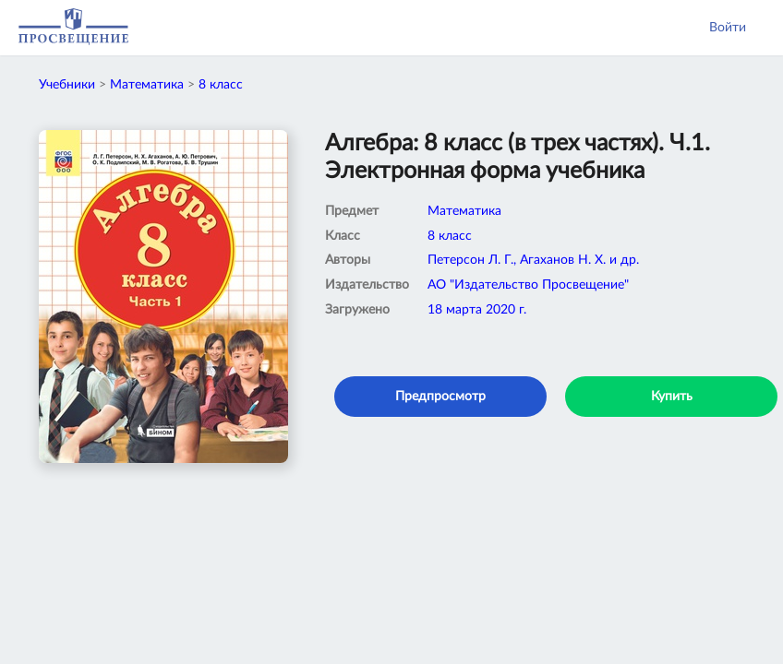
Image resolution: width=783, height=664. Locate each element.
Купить (672, 396)
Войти (727, 27)
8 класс (221, 84)
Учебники (67, 84)
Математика (147, 84)
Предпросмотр (440, 396)
